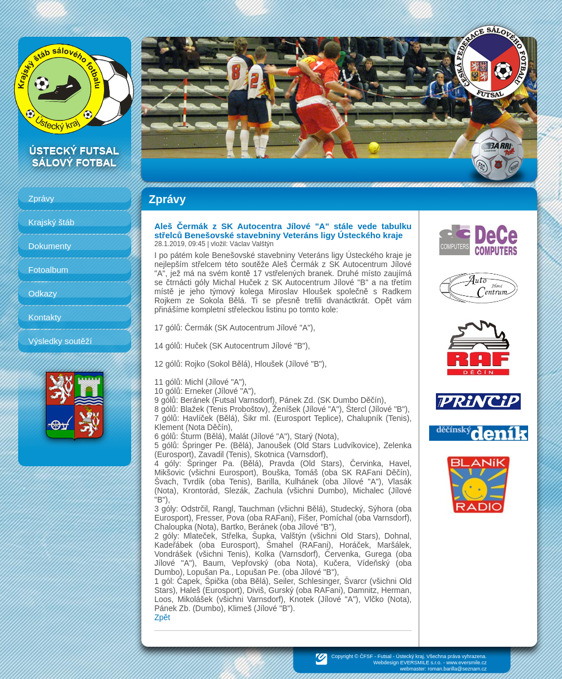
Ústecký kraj (409, 656)
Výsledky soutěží (60, 341)
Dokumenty (49, 246)
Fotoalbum (48, 269)
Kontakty (44, 317)
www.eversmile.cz (466, 662)
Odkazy (42, 293)
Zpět (162, 617)
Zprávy (41, 198)
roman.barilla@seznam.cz (457, 669)
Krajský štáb (51, 222)
